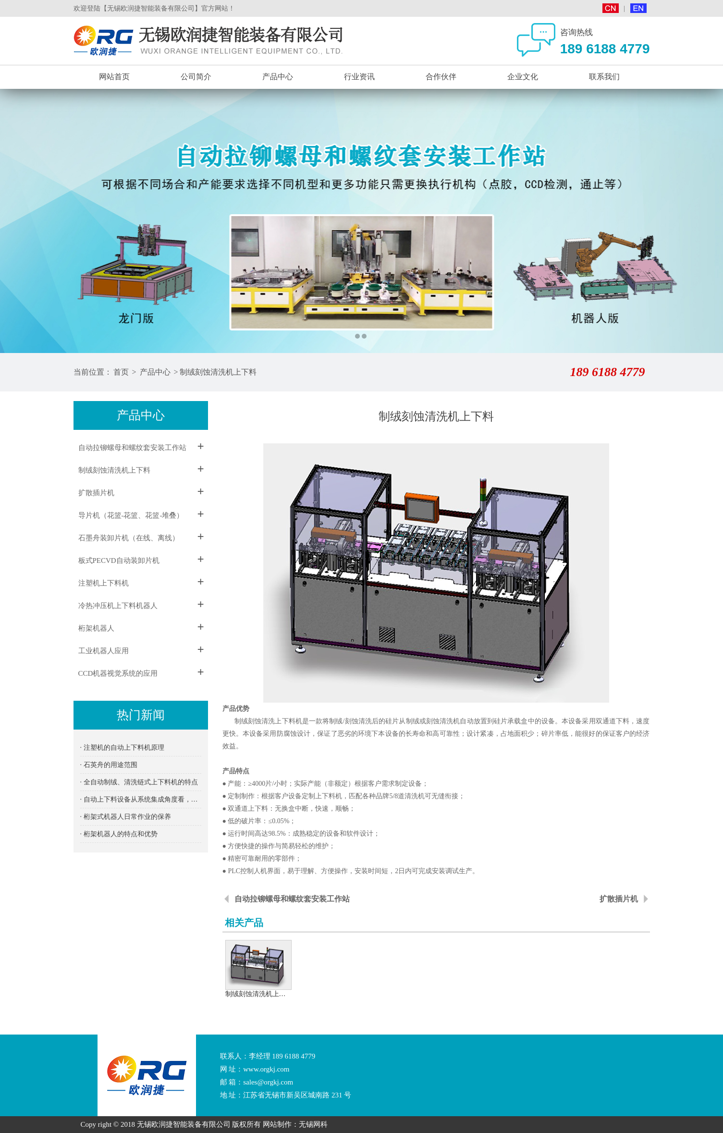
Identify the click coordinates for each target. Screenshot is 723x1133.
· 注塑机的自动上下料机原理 (122, 747)
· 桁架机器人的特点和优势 (119, 834)
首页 (121, 372)
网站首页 (114, 77)
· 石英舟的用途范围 (108, 764)
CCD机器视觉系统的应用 (118, 673)
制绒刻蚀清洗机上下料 (218, 372)
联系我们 (604, 77)
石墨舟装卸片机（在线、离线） (128, 538)
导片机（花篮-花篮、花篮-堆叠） (131, 515)
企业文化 (522, 77)
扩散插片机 (96, 493)
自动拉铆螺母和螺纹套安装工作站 (132, 447)
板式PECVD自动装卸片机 (118, 560)
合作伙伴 (441, 77)
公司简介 (196, 77)
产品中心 (277, 77)
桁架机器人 (96, 628)
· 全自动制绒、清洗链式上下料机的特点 (139, 782)
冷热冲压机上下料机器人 (118, 605)
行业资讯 (359, 77)
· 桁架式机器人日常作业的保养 (125, 816)
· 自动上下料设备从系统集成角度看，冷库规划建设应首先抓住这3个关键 (140, 799)
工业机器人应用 (103, 651)
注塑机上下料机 (103, 583)
